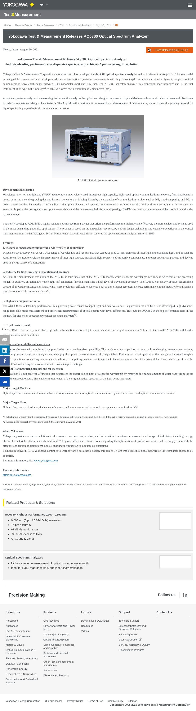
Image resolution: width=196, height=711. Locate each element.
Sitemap (132, 701)
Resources (87, 625)
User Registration (128, 639)
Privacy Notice (75, 701)
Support (124, 612)
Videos (85, 631)
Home (7, 25)
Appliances (12, 625)
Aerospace (12, 620)
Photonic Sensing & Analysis (22, 658)
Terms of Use (95, 701)
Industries (13, 612)
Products (49, 612)
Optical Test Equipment (56, 639)
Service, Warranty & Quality (134, 644)
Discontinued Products (56, 675)
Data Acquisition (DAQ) (56, 634)
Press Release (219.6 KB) (168, 50)
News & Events (23, 25)
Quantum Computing (17, 663)
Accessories (50, 670)
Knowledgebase (128, 634)
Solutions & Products (80, 25)
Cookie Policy (115, 701)
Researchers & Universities (21, 674)
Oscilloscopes (51, 620)
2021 (61, 25)
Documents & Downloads (95, 620)
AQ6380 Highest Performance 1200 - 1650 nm (36, 514)
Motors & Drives (15, 644)
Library (86, 612)
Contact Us (164, 612)
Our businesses (54, 701)
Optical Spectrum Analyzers (24, 557)
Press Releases (45, 25)
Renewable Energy (16, 668)
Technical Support (129, 620)
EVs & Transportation (18, 631)
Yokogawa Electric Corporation (23, 701)
